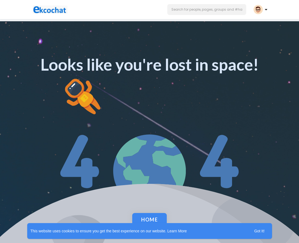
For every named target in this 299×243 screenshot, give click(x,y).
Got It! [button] (259, 231)
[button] (206, 9)
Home (149, 220)
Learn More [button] (177, 231)
